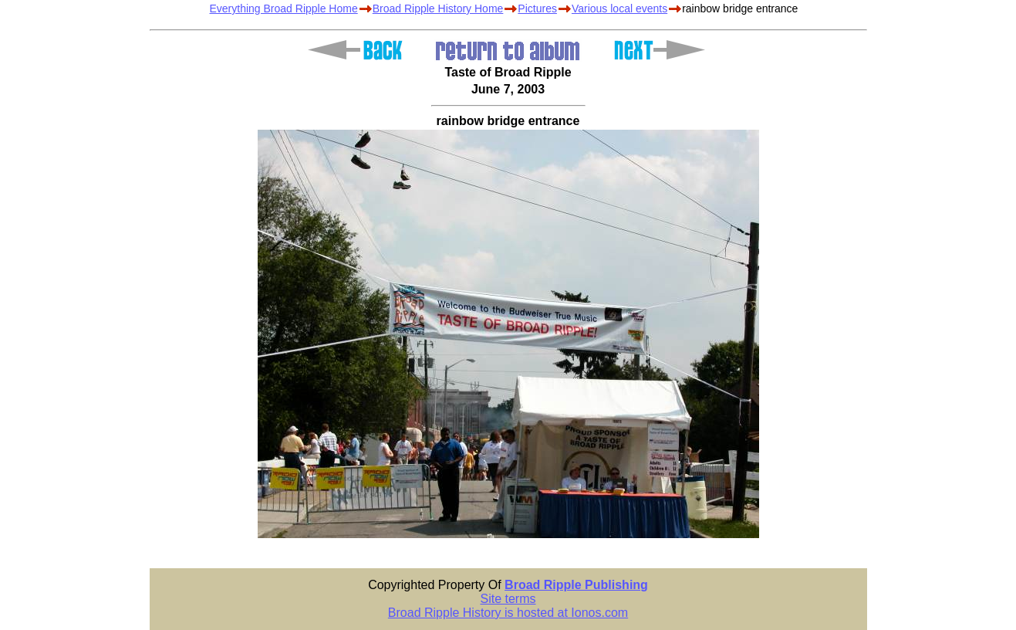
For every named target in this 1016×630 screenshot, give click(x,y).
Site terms (507, 598)
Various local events (619, 8)
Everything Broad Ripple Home (284, 8)
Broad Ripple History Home (438, 8)
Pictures (537, 8)
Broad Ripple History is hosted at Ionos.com (508, 612)
